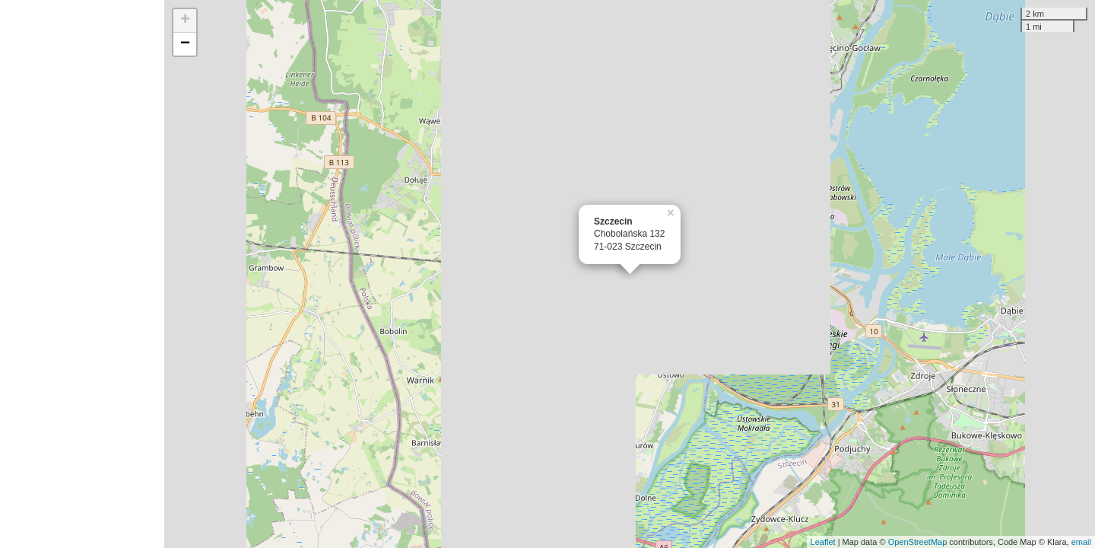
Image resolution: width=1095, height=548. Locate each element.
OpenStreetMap (917, 541)
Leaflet (823, 541)
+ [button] (185, 20)
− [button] (185, 44)
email (1081, 541)
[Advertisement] (82, 274)
